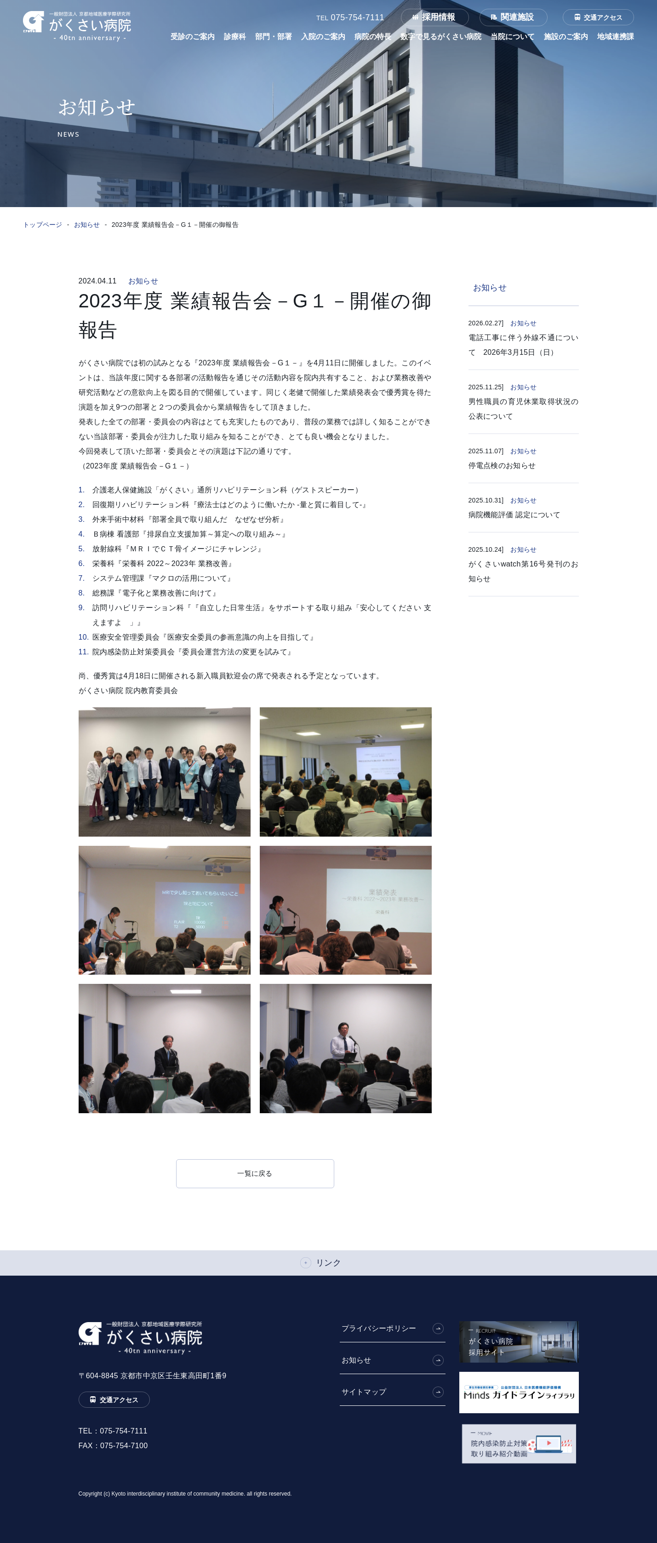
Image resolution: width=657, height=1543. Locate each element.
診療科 (235, 36)
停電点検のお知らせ (502, 465)
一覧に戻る (255, 1173)
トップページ (43, 224)
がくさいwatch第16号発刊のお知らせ (523, 571)
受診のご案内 (193, 36)
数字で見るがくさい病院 (440, 36)
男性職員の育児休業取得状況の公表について (523, 409)
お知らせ (87, 224)
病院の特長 (372, 36)
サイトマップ (364, 1392)
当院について (513, 36)
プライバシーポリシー (379, 1328)
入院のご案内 (323, 36)
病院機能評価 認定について (514, 515)
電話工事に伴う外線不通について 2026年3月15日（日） (523, 345)
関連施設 (517, 17)
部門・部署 (273, 36)
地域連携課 (615, 36)
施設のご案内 (566, 36)
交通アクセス (603, 17)
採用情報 (438, 17)
